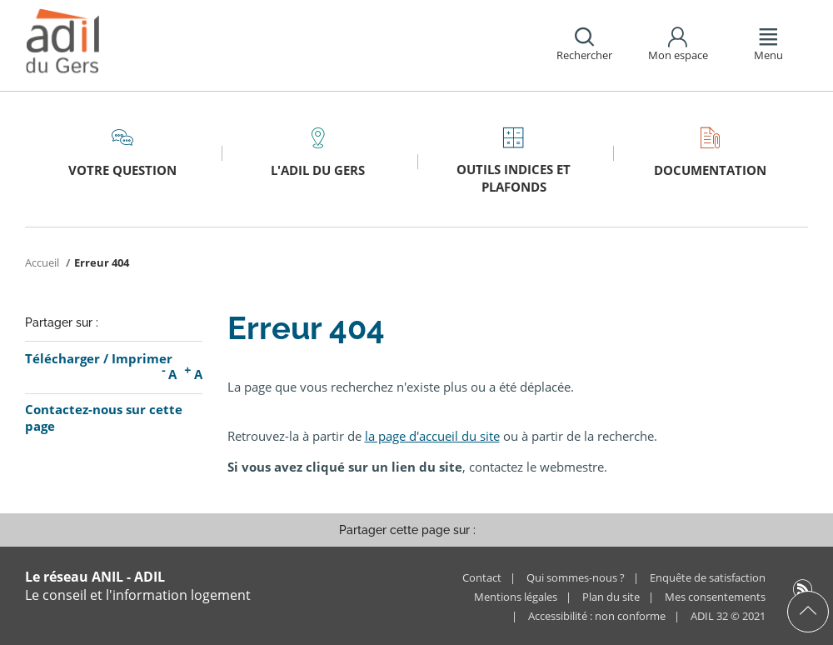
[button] (581, 45)
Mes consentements (715, 596)
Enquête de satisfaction (708, 577)
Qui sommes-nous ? (575, 577)
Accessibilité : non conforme (597, 615)
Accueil (43, 262)
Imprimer (142, 358)
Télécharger (62, 358)
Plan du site (611, 596)
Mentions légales (515, 596)
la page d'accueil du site (432, 436)
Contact (481, 577)
